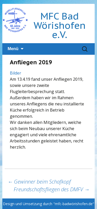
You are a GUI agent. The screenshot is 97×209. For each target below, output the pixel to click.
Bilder (15, 73)
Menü (13, 49)
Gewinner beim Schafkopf (39, 181)
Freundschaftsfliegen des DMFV (51, 189)
